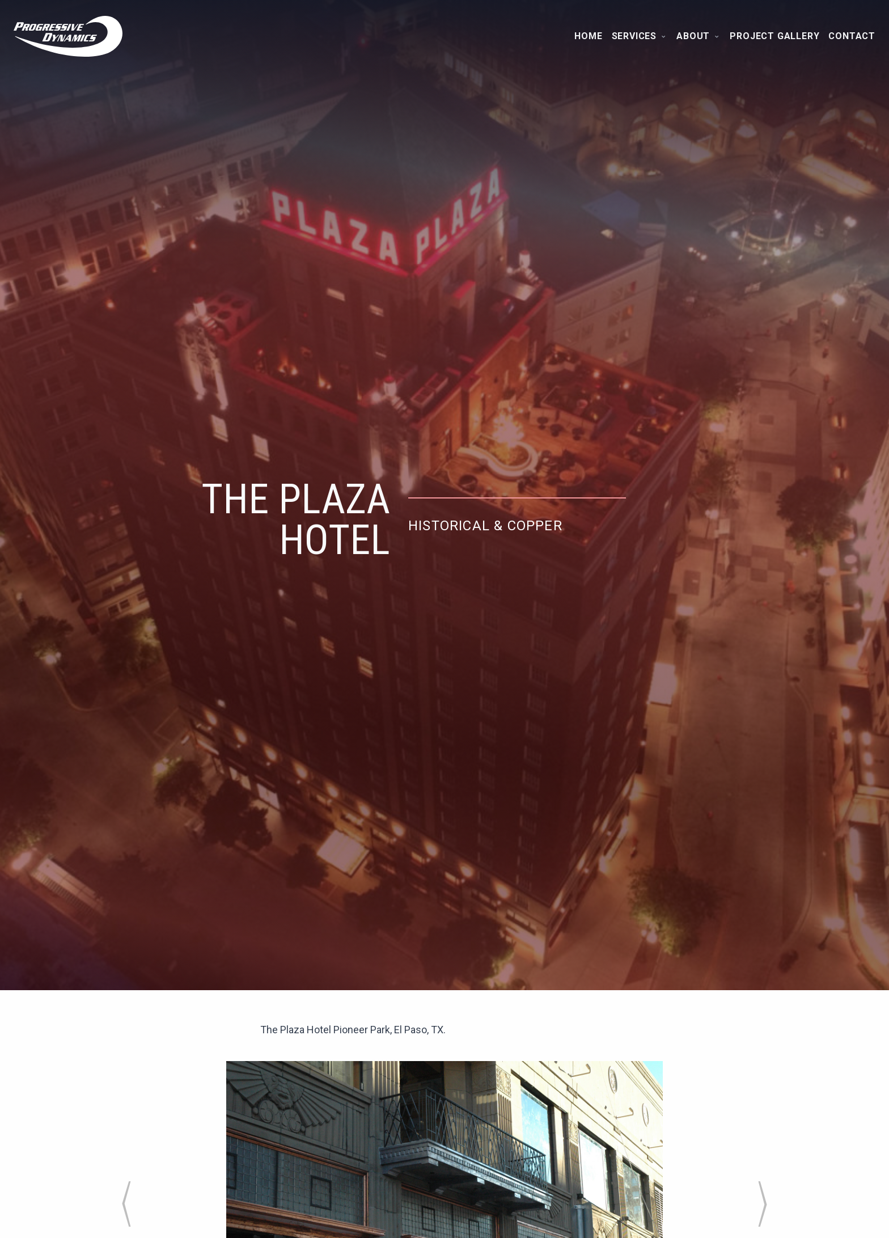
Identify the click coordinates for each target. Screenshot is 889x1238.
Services (640, 36)
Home (588, 36)
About (698, 36)
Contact (851, 36)
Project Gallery (774, 36)
